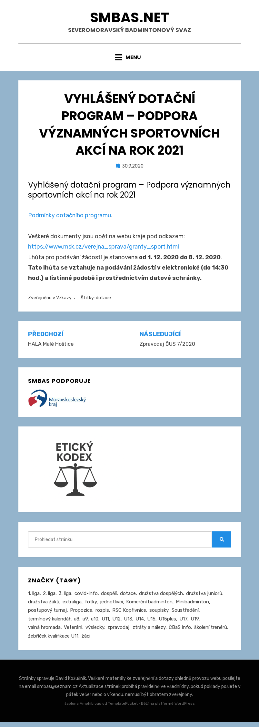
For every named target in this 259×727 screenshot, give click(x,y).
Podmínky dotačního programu (69, 219)
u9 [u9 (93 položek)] (85, 623)
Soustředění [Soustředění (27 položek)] (185, 615)
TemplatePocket (123, 709)
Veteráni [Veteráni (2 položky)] (73, 632)
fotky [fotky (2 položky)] (91, 606)
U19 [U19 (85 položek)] (195, 623)
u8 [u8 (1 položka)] (76, 623)
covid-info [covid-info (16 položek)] (86, 597)
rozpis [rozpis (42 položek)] (102, 615)
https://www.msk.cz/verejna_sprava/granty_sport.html (103, 250)
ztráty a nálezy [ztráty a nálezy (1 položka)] (149, 632)
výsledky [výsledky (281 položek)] (94, 632)
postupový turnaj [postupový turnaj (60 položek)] (47, 615)
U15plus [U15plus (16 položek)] (167, 623)
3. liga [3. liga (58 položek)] (65, 597)
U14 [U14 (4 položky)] (139, 623)
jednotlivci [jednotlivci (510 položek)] (111, 606)
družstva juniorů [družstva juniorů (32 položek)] (204, 597)
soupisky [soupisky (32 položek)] (158, 615)
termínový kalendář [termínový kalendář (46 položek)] (49, 623)
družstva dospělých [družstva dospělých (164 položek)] (161, 597)
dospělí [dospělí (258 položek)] (109, 597)
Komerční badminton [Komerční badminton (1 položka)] (149, 606)
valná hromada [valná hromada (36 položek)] (44, 632)
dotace (103, 301)
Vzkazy (64, 301)
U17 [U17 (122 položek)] (183, 623)
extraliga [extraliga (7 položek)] (72, 606)
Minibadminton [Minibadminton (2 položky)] (192, 606)
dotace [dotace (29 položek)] (128, 597)
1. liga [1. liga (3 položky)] (34, 597)
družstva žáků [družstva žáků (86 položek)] (43, 606)
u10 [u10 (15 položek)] (94, 623)
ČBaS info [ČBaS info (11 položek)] (180, 632)
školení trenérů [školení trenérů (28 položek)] (210, 632)
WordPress (184, 709)
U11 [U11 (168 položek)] (105, 623)
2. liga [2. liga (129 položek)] (49, 597)
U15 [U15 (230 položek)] (151, 623)
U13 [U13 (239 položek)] (128, 623)
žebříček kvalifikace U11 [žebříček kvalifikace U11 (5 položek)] (53, 641)
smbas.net (129, 19)
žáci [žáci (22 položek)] (86, 641)
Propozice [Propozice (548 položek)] (81, 615)
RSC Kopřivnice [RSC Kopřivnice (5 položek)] (129, 615)
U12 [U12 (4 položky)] (116, 623)
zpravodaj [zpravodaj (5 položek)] (118, 632)
